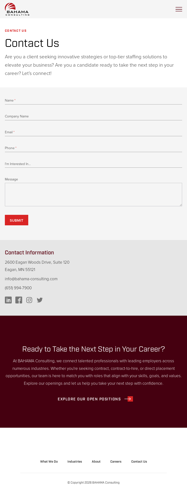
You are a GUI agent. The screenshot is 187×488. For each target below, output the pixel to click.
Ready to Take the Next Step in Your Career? (93, 349)
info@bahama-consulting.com (31, 278)
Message (11, 179)
